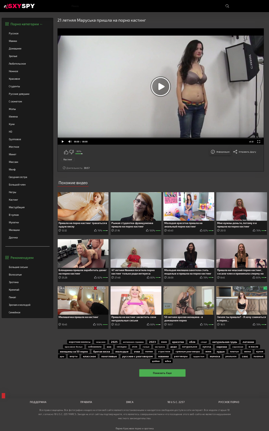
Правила (86, 402)
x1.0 (251, 142)
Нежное (27, 71)
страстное (164, 351)
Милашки (27, 229)
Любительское (27, 63)
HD (27, 131)
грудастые (198, 356)
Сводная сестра (27, 176)
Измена (27, 116)
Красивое (27, 78)
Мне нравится (66, 152)
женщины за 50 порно (74, 351)
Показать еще (162, 372)
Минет (27, 154)
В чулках (27, 214)
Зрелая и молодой (27, 304)
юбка (168, 361)
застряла (160, 346)
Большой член (27, 184)
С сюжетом (27, 101)
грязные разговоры (188, 351)
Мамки (27, 40)
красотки (178, 341)
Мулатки (27, 222)
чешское (101, 342)
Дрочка (27, 237)
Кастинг (27, 199)
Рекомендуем (22, 257)
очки (137, 351)
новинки (163, 356)
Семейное (27, 312)
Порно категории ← (26, 24)
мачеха (215, 356)
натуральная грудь (224, 341)
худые (221, 351)
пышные (258, 356)
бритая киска (101, 351)
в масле (253, 346)
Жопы (27, 108)
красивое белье (74, 346)
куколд (207, 346)
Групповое (27, 139)
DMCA (130, 402)
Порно (119, 428)
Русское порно (229, 402)
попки (149, 351)
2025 (114, 341)
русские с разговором (137, 356)
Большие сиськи (27, 266)
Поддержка (38, 402)
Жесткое (27, 146)
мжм (164, 341)
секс (245, 356)
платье (234, 351)
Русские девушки (27, 93)
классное (89, 356)
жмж (208, 351)
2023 (152, 341)
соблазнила (94, 346)
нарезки (221, 346)
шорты (74, 356)
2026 (134, 346)
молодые (122, 351)
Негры (27, 192)
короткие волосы (79, 341)
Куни (27, 124)
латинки (248, 341)
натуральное (189, 346)
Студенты (27, 86)
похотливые (109, 356)
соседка (122, 346)
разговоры (181, 356)
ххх (109, 346)
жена (247, 351)
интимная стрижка (133, 342)
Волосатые (27, 274)
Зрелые (27, 56)
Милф (27, 169)
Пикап (27, 297)
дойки (156, 361)
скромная (237, 346)
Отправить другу (247, 151)
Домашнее (27, 48)
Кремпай (27, 289)
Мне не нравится (71, 152)
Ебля (192, 341)
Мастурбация (27, 207)
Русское (27, 33)
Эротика (27, 282)
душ (62, 356)
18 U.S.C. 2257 (176, 402)
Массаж (27, 161)
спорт (204, 342)
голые (146, 346)
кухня (259, 351)
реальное (231, 356)
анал (173, 346)
